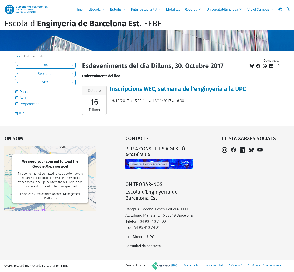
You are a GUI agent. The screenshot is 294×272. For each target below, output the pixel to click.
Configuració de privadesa (264, 265)
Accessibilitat (214, 265)
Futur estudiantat (144, 9)
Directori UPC (143, 236)
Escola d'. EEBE (82, 24)
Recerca (191, 9)
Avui (23, 98)
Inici (80, 9)
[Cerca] (288, 9)
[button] (104, 9)
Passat (25, 92)
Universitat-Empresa (222, 9)
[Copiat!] (277, 66)
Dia (45, 65)
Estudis (116, 9)
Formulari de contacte (143, 246)
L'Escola (94, 9)
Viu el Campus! (258, 9)
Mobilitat (173, 9)
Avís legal (235, 265)
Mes (45, 82)
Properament (30, 104)
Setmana (45, 74)
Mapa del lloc (192, 265)
